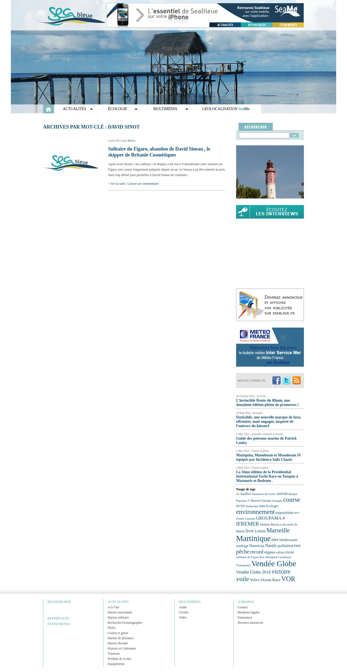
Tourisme (114, 653)
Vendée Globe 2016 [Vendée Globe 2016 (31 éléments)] (253, 572)
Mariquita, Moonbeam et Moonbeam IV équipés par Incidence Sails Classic (268, 457)
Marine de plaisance (121, 638)
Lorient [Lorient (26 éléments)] (260, 531)
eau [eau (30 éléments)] (262, 505)
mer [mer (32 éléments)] (274, 539)
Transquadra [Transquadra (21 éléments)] (243, 565)
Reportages (58, 618)
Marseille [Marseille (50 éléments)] (278, 530)
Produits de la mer (119, 659)
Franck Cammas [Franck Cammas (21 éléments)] (245, 518)
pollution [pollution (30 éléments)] (285, 545)
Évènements (58, 624)
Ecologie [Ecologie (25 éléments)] (272, 506)
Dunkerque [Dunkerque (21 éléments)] (252, 506)
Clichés (184, 612)
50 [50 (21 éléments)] (237, 493)
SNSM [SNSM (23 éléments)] (289, 552)
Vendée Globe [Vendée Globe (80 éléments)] (273, 563)
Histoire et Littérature (122, 648)
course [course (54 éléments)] (291, 499)
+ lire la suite (116, 183)
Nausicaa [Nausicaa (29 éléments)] (256, 545)
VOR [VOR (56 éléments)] (288, 579)
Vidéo (183, 617)
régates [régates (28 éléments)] (269, 552)
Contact (243, 607)
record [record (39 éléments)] (257, 552)
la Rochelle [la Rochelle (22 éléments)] (287, 524)
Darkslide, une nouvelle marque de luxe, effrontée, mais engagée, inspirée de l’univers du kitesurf (268, 421)
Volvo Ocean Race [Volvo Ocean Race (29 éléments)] (265, 579)
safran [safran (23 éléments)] (280, 552)
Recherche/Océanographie (125, 623)
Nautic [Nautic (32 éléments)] (271, 545)
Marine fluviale (118, 643)
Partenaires (245, 617)
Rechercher (59, 602)
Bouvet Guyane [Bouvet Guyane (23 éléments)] (261, 501)
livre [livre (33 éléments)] (250, 530)
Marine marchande (120, 612)
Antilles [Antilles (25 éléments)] (245, 494)
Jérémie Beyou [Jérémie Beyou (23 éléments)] (269, 524)
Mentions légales (249, 612)
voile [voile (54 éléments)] (242, 579)
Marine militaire (118, 617)
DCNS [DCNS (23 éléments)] (240, 506)
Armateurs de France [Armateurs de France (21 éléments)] (264, 493)
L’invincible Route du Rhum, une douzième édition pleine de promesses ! (267, 402)
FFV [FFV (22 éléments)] (297, 512)
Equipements (116, 664)
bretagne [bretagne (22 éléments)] (277, 500)
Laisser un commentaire (143, 183)
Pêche (111, 628)
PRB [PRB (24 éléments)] (297, 546)
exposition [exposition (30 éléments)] (284, 512)
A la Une (113, 607)
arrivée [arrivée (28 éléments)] (282, 493)
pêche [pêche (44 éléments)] (242, 551)
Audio (183, 607)
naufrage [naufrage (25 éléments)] (242, 546)
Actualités (74, 109)
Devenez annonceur (251, 623)
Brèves (132, 140)
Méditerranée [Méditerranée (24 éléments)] (288, 540)
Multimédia (165, 109)
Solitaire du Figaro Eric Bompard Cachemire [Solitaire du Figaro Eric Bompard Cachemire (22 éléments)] (263, 557)
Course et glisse (118, 633)
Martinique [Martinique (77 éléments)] (253, 538)
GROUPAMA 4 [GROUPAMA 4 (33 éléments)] (270, 518)
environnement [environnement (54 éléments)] (255, 511)
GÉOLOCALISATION (225, 109)
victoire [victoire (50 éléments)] (281, 571)
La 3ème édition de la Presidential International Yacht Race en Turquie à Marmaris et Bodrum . (267, 476)
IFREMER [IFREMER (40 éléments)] (247, 524)
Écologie (117, 109)
